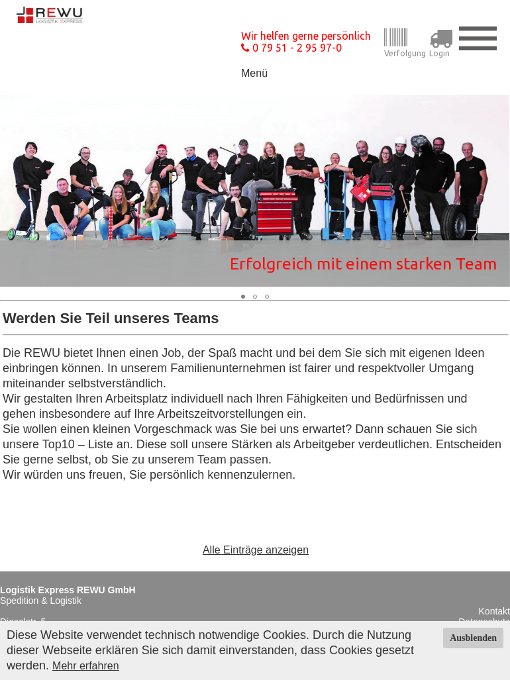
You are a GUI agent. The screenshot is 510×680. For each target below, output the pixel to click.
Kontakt (494, 611)
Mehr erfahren (85, 665)
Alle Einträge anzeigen (256, 550)
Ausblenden (473, 638)
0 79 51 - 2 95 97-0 (291, 48)
